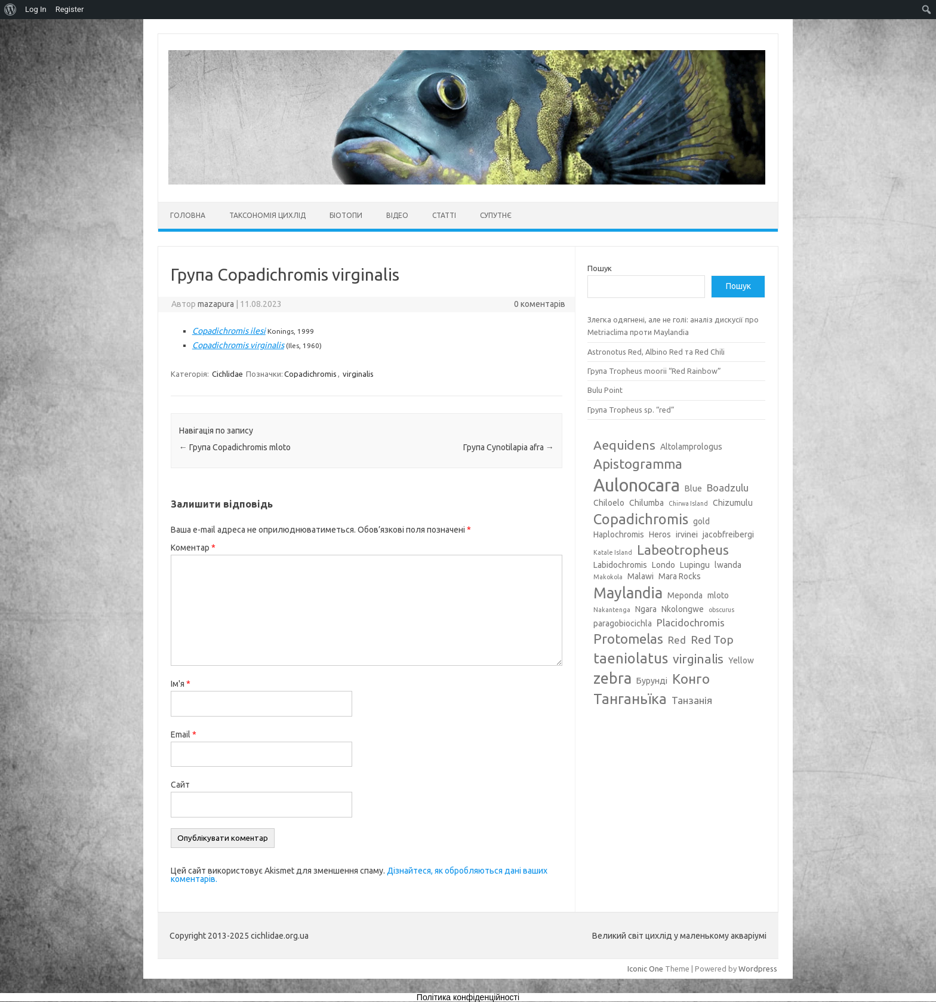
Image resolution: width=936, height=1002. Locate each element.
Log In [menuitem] (36, 9)
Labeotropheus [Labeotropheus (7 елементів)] (683, 549)
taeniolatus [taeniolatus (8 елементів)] (630, 658)
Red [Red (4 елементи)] (677, 640)
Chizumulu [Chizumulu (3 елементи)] (733, 503)
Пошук (599, 268)
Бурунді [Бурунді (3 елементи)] (651, 681)
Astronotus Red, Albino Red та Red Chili (656, 352)
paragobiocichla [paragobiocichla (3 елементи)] (622, 623)
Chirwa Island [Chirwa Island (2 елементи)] (688, 503)
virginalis (358, 374)
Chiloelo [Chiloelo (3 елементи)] (608, 503)
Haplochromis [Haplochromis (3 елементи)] (618, 534)
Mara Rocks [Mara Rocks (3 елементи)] (679, 576)
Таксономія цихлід (267, 215)
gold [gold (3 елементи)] (701, 521)
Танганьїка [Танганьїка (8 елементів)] (630, 698)
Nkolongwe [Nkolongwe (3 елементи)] (682, 609)
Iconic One (645, 968)
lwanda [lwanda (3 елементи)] (728, 565)
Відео (397, 215)
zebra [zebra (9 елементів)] (612, 678)
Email (183, 734)
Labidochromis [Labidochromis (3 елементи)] (620, 565)
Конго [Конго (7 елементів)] (691, 678)
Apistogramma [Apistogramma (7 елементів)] (637, 463)
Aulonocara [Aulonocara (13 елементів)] (636, 485)
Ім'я (180, 684)
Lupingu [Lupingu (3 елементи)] (695, 565)
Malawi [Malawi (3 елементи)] (640, 576)
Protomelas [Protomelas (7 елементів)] (628, 638)
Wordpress (757, 968)
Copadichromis (310, 374)
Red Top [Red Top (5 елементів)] (712, 639)
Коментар (193, 547)
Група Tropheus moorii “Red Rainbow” (654, 371)
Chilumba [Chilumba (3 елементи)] (646, 503)
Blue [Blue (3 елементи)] (693, 488)
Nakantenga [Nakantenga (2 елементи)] (611, 609)
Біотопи (346, 215)
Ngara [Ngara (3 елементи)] (646, 609)
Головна (187, 215)
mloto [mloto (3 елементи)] (718, 595)
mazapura (216, 304)
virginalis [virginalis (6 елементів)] (698, 658)
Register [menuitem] (70, 9)
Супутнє (496, 215)
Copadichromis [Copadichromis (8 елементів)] (640, 519)
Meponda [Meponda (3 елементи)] (685, 595)
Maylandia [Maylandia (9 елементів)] (628, 593)
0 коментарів (539, 304)
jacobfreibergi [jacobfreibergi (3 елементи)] (728, 534)
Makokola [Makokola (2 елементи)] (608, 576)
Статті (444, 215)
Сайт (180, 784)
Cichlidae (227, 374)
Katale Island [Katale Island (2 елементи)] (612, 552)
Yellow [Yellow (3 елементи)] (741, 660)
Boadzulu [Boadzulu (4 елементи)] (728, 487)
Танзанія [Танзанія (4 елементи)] (692, 700)
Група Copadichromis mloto (235, 447)
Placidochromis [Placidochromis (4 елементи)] (691, 622)
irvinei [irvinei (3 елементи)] (687, 534)
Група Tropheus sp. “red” (631, 409)
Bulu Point (605, 390)
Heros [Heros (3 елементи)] (660, 534)
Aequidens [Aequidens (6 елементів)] (624, 445)
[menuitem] (10, 9)
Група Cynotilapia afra (508, 447)
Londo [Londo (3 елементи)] (663, 565)
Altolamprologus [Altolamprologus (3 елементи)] (691, 446)
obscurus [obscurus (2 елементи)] (721, 609)
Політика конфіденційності (468, 997)
